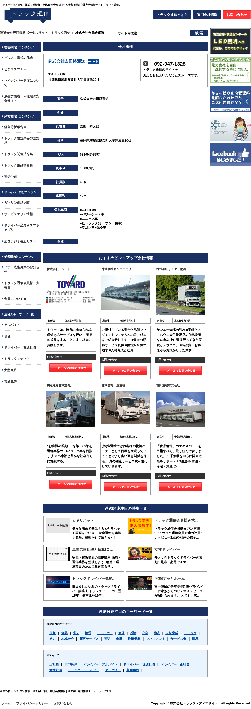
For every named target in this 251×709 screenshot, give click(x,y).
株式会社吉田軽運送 (73, 61)
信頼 (52, 633)
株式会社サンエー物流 (171, 269)
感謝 (133, 633)
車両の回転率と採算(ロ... (92, 549)
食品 (64, 633)
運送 (107, 639)
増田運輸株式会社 (168, 385)
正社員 (54, 664)
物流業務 (134, 639)
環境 (195, 639)
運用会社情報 (207, 15)
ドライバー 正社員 (175, 664)
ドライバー (105, 633)
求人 (76, 633)
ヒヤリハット (83, 520)
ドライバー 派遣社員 (139, 664)
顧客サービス (89, 639)
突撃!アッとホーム (169, 578)
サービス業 (178, 639)
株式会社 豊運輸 (113, 385)
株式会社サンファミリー (118, 269)
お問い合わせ (237, 15)
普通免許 (132, 670)
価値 (121, 633)
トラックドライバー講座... (93, 578)
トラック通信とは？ (172, 15)
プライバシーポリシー (32, 703)
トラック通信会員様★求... (176, 520)
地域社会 (67, 639)
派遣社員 (55, 670)
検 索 (199, 33)
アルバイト (113, 670)
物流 (157, 633)
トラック (190, 633)
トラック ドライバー (83, 670)
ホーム (6, 703)
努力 (52, 639)
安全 (145, 633)
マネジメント (155, 639)
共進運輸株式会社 (59, 385)
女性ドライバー (167, 549)
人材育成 (171, 633)
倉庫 (119, 639)
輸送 (88, 633)
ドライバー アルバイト (100, 664)
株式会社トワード (59, 269)
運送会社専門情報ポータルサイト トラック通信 (35, 33)
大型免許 (70, 664)
